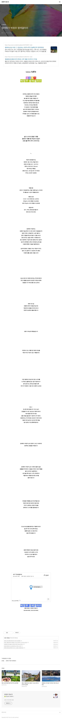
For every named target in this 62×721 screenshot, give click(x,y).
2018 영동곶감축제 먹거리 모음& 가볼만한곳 (13, 647)
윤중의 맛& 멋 (5, 2)
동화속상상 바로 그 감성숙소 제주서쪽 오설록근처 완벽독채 (24, 47)
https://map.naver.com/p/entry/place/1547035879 (17, 45)
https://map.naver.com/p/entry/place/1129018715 (17, 56)
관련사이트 (4, 712)
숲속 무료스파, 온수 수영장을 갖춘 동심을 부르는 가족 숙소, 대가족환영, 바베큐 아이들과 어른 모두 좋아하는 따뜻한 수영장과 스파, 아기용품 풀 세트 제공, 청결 (26, 50)
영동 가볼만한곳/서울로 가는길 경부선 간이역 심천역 (15, 642)
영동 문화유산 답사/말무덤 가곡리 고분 (12, 646)
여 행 (5, 637)
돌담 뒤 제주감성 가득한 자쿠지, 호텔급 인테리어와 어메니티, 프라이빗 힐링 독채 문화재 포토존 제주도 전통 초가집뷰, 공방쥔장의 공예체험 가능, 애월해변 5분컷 (30, 62)
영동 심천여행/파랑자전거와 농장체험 (12, 640)
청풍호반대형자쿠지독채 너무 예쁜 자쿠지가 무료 (21, 59)
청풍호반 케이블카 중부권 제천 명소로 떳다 (13, 644)
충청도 (8, 637)
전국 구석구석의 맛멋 (9, 700)
